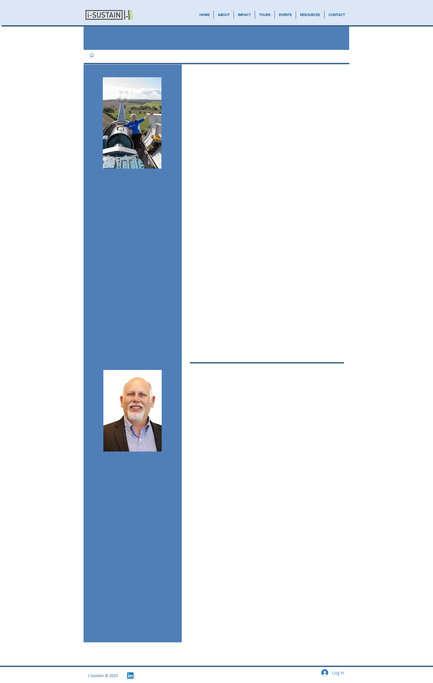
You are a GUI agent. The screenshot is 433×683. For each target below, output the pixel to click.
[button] (244, 15)
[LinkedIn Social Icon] (130, 675)
